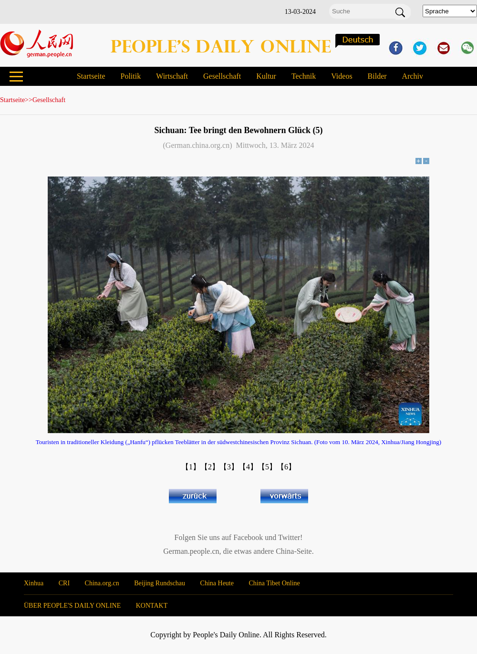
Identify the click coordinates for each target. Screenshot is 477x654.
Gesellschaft (222, 76)
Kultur (266, 76)
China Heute (217, 583)
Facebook (248, 537)
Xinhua (33, 583)
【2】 (209, 467)
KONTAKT (152, 605)
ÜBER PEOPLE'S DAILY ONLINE (72, 605)
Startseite (91, 76)
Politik (130, 76)
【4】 (248, 467)
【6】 (286, 467)
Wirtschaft (172, 76)
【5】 (267, 467)
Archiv (412, 76)
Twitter (289, 537)
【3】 (228, 467)
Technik (303, 76)
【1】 (190, 467)
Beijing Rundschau (159, 583)
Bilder (377, 76)
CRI (64, 583)
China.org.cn (102, 583)
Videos (341, 76)
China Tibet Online (274, 583)
